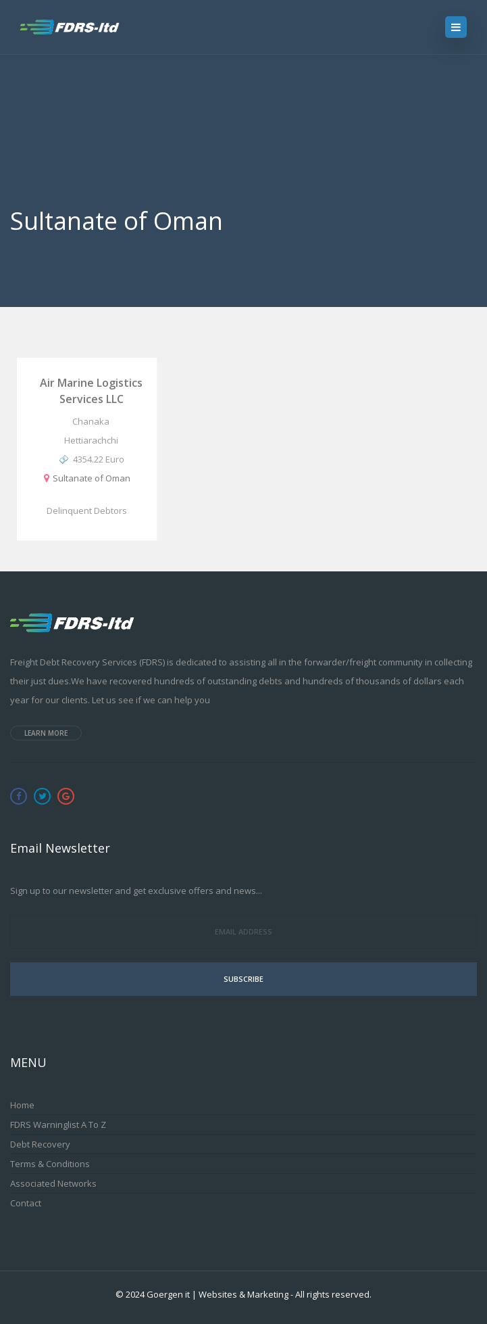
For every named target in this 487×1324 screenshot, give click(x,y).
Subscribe (243, 979)
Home (22, 1105)
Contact (25, 1203)
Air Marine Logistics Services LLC (91, 390)
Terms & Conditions (50, 1164)
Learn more (46, 733)
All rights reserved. (333, 1294)
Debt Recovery (40, 1144)
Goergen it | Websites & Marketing (217, 1294)
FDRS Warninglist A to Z (58, 1124)
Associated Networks (53, 1183)
